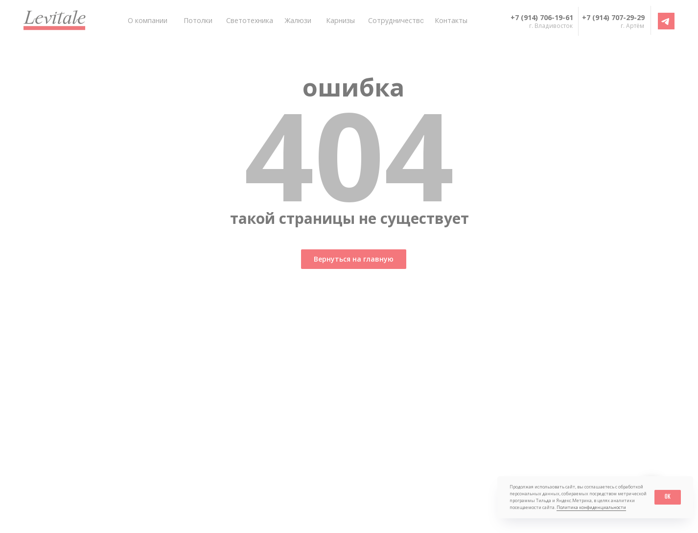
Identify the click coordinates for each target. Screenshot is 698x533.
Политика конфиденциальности (591, 507)
